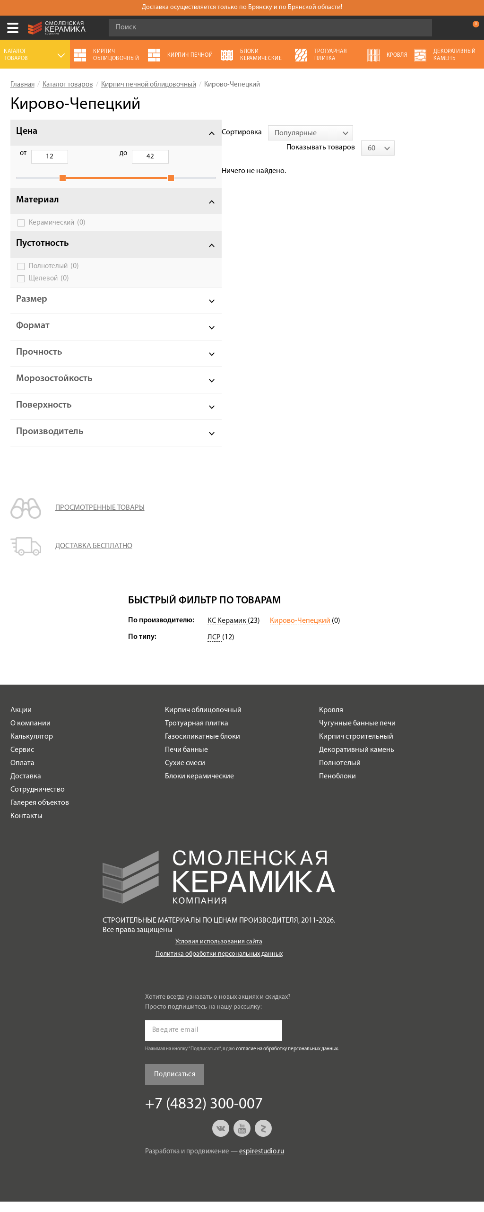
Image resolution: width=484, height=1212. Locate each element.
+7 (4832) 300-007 (453, 28)
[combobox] (216, 132)
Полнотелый (54, 276)
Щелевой (49, 289)
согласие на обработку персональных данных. (287, 1059)
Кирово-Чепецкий (301, 631)
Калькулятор (31, 747)
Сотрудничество (37, 800)
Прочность (39, 362)
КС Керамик (227, 631)
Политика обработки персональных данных (219, 964)
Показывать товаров (399, 132)
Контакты (26, 826)
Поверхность (44, 415)
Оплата (22, 773)
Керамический (57, 233)
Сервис (22, 760)
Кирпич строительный (356, 747)
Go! (419, 28)
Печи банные (186, 760)
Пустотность (42, 254)
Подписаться (174, 1085)
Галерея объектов (39, 813)
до (71, 153)
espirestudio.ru (261, 1162)
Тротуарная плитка (196, 734)
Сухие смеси (185, 773)
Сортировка (148, 132)
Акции (21, 720)
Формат (33, 336)
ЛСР (214, 648)
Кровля (331, 720)
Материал (37, 210)
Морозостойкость (54, 389)
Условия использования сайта (218, 952)
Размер (31, 309)
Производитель (50, 442)
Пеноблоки (337, 787)
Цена (26, 131)
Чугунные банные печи (357, 734)
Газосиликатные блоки (202, 747)
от (23, 153)
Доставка (25, 787)
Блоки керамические (199, 787)
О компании (30, 734)
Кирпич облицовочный (203, 720)
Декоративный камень (356, 760)
